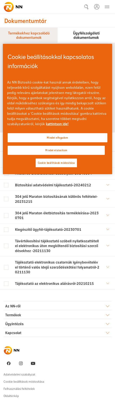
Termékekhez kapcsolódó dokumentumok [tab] (29, 35)
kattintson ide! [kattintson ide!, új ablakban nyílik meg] (57, 123)
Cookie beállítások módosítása (23, 381)
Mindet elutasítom (56, 150)
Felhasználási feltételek (19, 389)
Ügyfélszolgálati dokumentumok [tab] (86, 35)
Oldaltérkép (11, 396)
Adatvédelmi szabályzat (19, 374)
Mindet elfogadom (57, 137)
